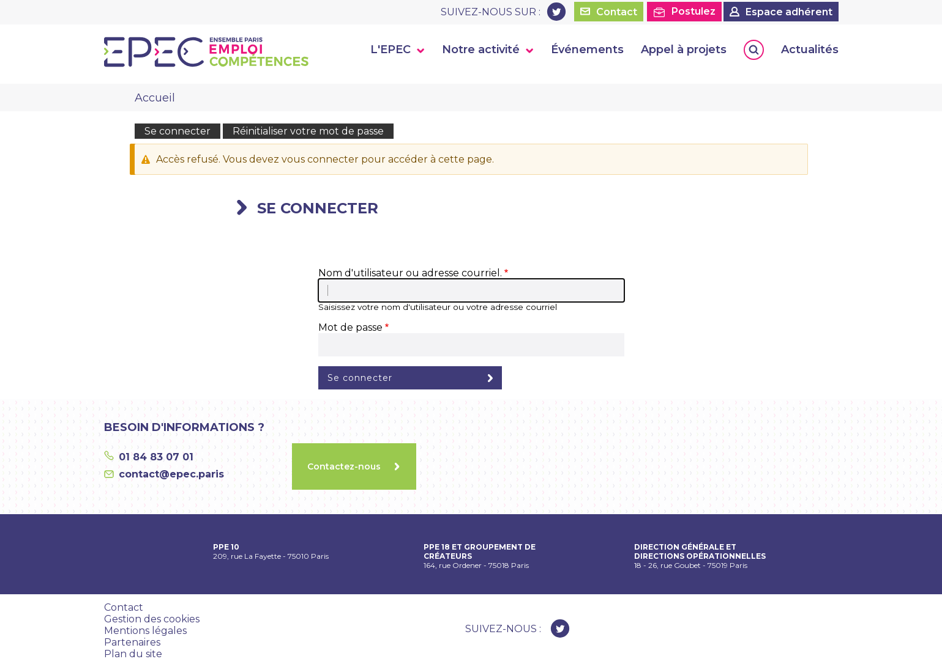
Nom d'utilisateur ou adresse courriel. (410, 273)
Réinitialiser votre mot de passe (308, 131)
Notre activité (481, 49)
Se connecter (177, 131)
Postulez (693, 11)
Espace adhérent (789, 12)
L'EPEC (390, 49)
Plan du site (133, 654)
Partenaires (132, 642)
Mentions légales (145, 630)
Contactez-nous (344, 466)
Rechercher (754, 50)
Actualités (810, 49)
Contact (616, 12)
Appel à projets (684, 49)
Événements (587, 49)
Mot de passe (350, 327)
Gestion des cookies (152, 619)
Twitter (556, 11)
